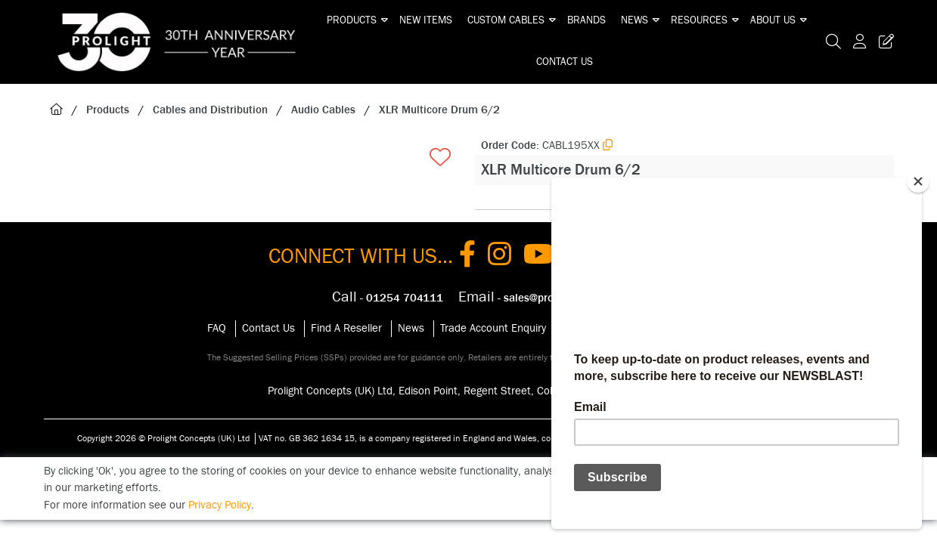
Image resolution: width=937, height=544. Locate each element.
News (634, 20)
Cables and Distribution (210, 110)
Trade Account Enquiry (493, 328)
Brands (586, 20)
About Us (773, 20)
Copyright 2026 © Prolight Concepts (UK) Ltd (163, 438)
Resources (699, 20)
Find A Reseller (346, 328)
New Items (425, 20)
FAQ (216, 328)
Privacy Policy (219, 505)
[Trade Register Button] (883, 42)
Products (352, 20)
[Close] (918, 181)
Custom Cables (506, 20)
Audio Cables (323, 110)
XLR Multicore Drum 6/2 (439, 110)
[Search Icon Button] (833, 42)
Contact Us (564, 62)
